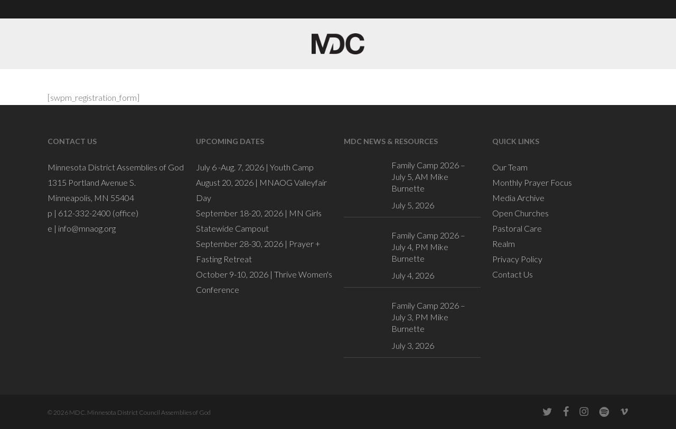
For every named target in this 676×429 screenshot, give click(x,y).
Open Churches (520, 213)
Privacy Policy (517, 259)
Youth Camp (292, 167)
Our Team (510, 167)
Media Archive (518, 198)
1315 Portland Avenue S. (92, 182)
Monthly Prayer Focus (532, 182)
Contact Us (512, 274)
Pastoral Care (517, 228)
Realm (503, 244)
